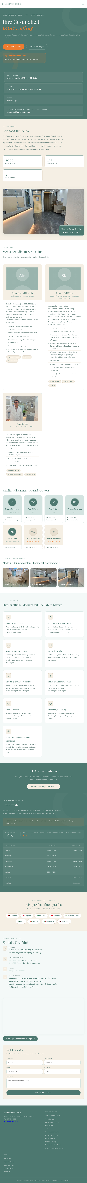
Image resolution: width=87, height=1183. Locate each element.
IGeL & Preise (9, 1165)
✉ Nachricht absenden (43, 1093)
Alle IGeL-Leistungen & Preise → (43, 787)
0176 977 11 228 (15, 963)
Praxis (11, 3)
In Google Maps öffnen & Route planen (20, 1039)
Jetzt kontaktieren (13, 46)
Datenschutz (65, 1180)
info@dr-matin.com (17, 971)
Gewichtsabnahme (52, 1132)
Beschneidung (50, 1142)
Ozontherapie (50, 1119)
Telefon (47, 1067)
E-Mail (9, 1067)
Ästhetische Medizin (52, 1116)
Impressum (54, 1180)
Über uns (7, 1159)
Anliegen (10, 1076)
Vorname (10, 1058)
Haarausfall (49, 1125)
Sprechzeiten (9, 1168)
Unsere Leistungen (37, 47)
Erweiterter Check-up (53, 1145)
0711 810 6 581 (14, 960)
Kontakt (7, 1172)
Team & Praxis (9, 1162)
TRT (46, 1129)
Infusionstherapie (51, 1135)
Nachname (48, 1058)
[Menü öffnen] (83, 3)
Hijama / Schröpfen (52, 1122)
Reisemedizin (50, 1138)
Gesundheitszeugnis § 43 (54, 1148)
